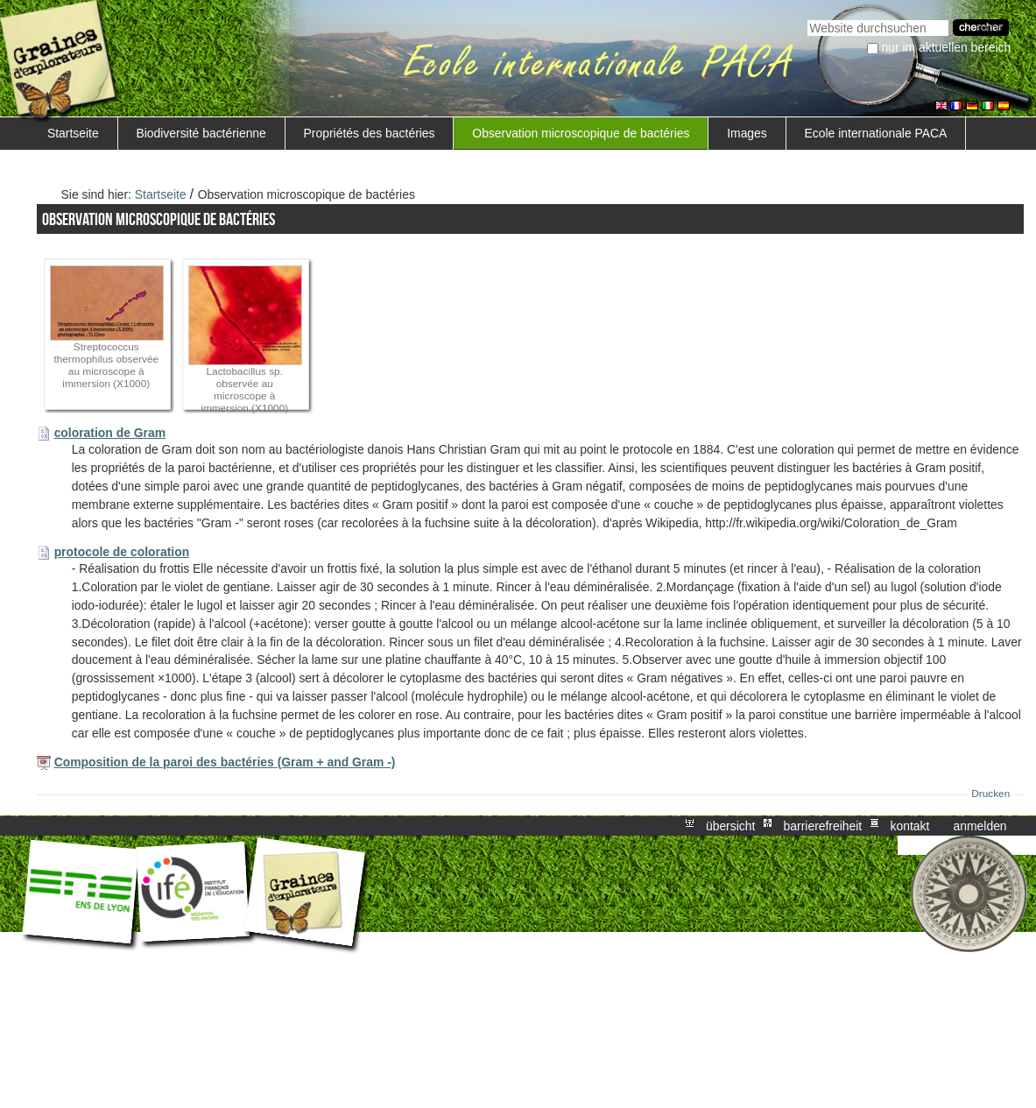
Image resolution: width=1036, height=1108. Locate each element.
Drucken (990, 793)
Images (747, 133)
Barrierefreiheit (823, 826)
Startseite (73, 133)
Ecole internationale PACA (876, 133)
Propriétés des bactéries (369, 133)
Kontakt (909, 826)
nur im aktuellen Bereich (946, 47)
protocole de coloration (122, 552)
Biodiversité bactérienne (200, 133)
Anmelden (980, 826)
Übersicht (730, 826)
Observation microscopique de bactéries (580, 133)
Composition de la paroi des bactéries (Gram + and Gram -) (225, 762)
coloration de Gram (110, 433)
